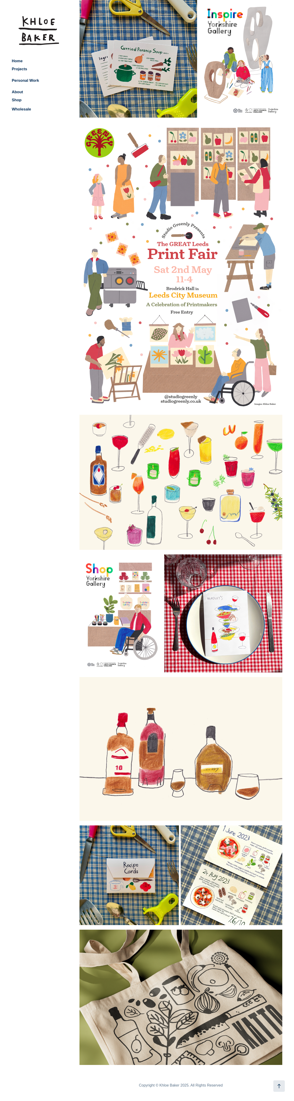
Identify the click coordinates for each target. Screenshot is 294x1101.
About (17, 92)
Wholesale (21, 109)
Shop (17, 100)
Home (17, 61)
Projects (19, 69)
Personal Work (25, 80)
